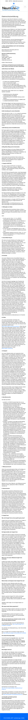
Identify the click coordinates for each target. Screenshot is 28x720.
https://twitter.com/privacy (7, 348)
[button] (25, 6)
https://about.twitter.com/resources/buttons (10, 326)
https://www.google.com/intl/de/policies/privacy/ (12, 694)
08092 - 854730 (8, 1)
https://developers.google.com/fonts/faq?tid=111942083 (14, 633)
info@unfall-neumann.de (18, 1)
